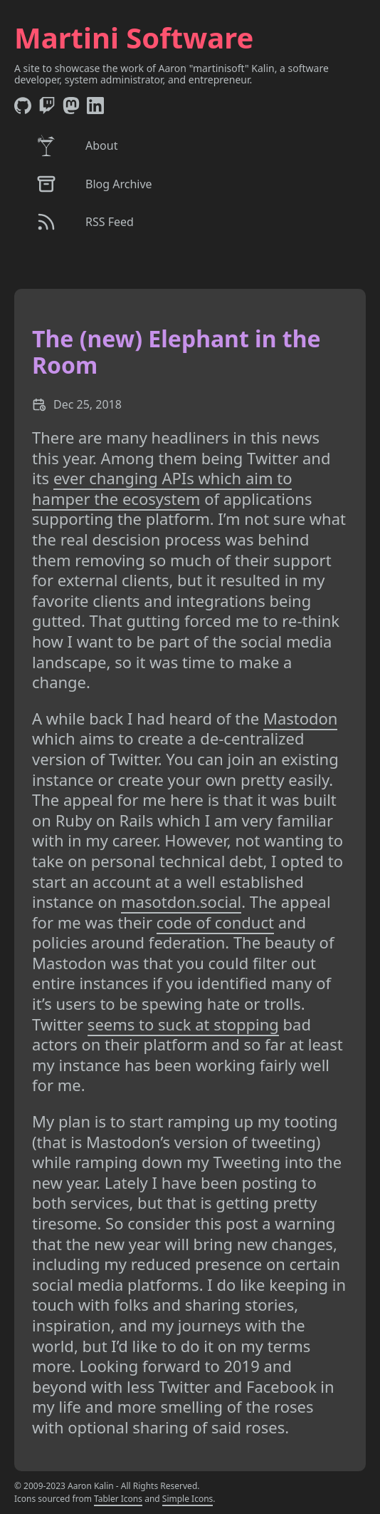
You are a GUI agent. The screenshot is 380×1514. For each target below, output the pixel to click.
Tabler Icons (118, 1499)
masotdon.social (181, 901)
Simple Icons (187, 1499)
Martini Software (133, 37)
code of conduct (215, 922)
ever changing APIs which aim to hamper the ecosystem (162, 488)
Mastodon (300, 718)
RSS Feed (85, 221)
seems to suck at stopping (183, 1024)
